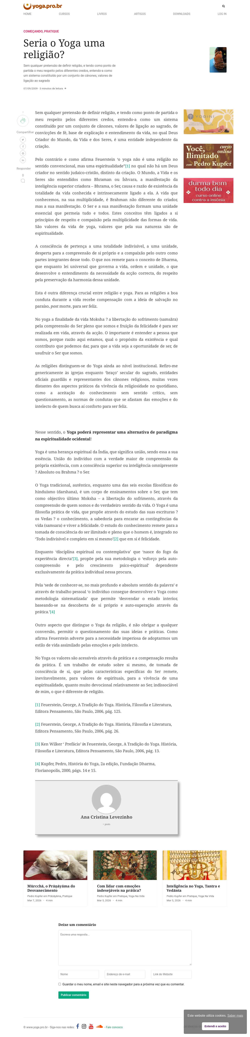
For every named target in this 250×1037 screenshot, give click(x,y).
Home (27, 14)
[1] (127, 167)
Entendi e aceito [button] (215, 1026)
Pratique (51, 33)
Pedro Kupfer (35, 897)
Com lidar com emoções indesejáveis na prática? (119, 889)
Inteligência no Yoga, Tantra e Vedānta (193, 889)
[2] (115, 540)
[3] (75, 560)
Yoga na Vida (136, 897)
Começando (33, 33)
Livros (102, 14)
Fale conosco (114, 1029)
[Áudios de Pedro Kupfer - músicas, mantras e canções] (99, 1028)
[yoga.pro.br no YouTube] (91, 1028)
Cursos (64, 14)
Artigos (140, 14)
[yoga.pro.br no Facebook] (77, 1028)
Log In (222, 14)
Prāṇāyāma (54, 897)
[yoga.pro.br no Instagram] (84, 1028)
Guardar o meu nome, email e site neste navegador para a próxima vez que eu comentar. (123, 986)
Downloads (181, 14)
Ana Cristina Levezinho (106, 818)
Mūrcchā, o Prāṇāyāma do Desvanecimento (51, 889)
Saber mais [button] (235, 1015)
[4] (52, 613)
